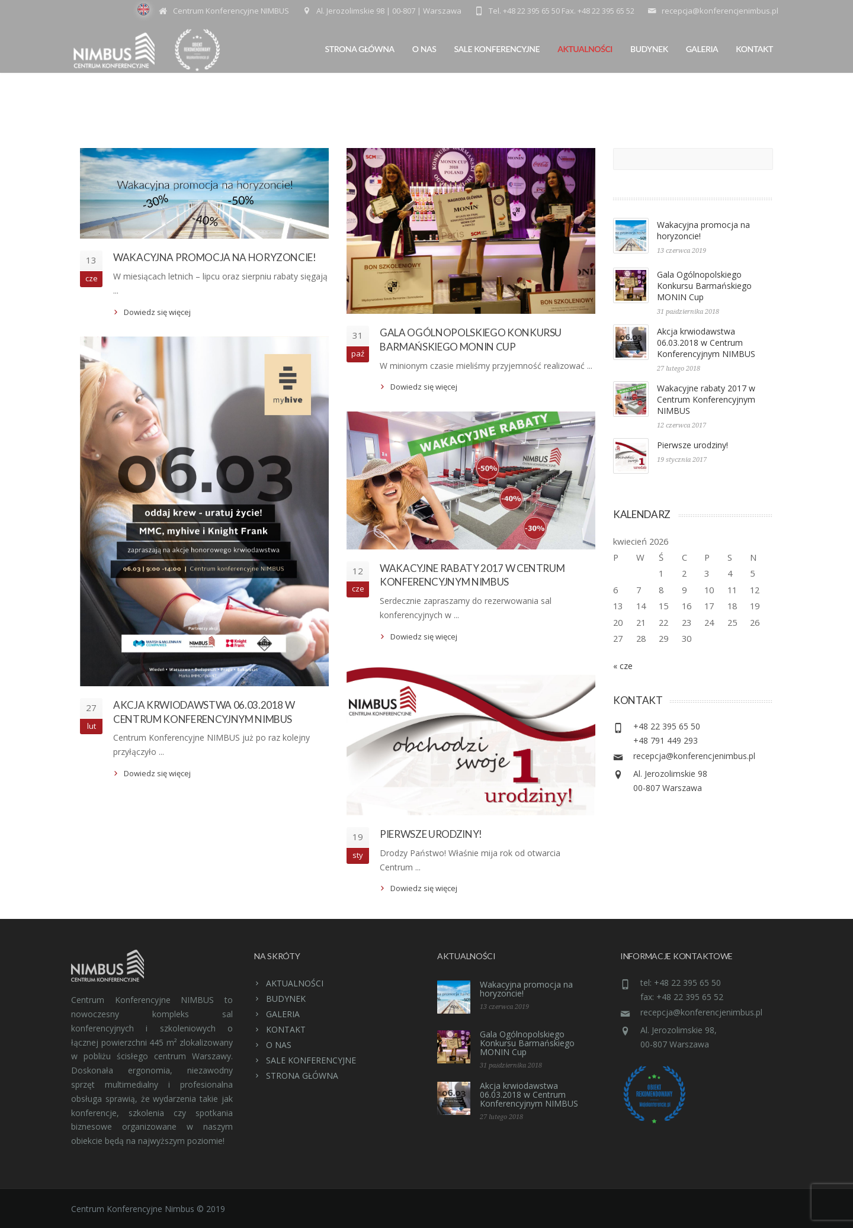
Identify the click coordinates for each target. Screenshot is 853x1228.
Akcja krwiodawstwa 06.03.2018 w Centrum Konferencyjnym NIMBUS (706, 342)
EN (143, 9)
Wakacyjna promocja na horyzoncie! (214, 257)
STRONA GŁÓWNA (360, 49)
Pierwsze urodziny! (431, 834)
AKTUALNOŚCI (585, 49)
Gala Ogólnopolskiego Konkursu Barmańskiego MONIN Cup (704, 286)
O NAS (424, 49)
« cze (623, 665)
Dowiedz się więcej (157, 312)
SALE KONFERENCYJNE (497, 49)
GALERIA (702, 49)
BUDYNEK (649, 49)
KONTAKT (754, 49)
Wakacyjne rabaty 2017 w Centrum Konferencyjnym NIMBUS (706, 399)
